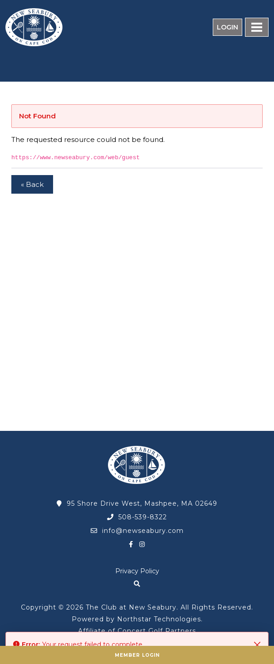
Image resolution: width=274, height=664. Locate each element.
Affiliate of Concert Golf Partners (137, 631)
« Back (32, 184)
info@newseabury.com (137, 531)
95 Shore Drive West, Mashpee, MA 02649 (137, 503)
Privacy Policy (137, 571)
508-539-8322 (137, 517)
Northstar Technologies (159, 619)
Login (227, 27)
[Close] (257, 645)
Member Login (137, 655)
